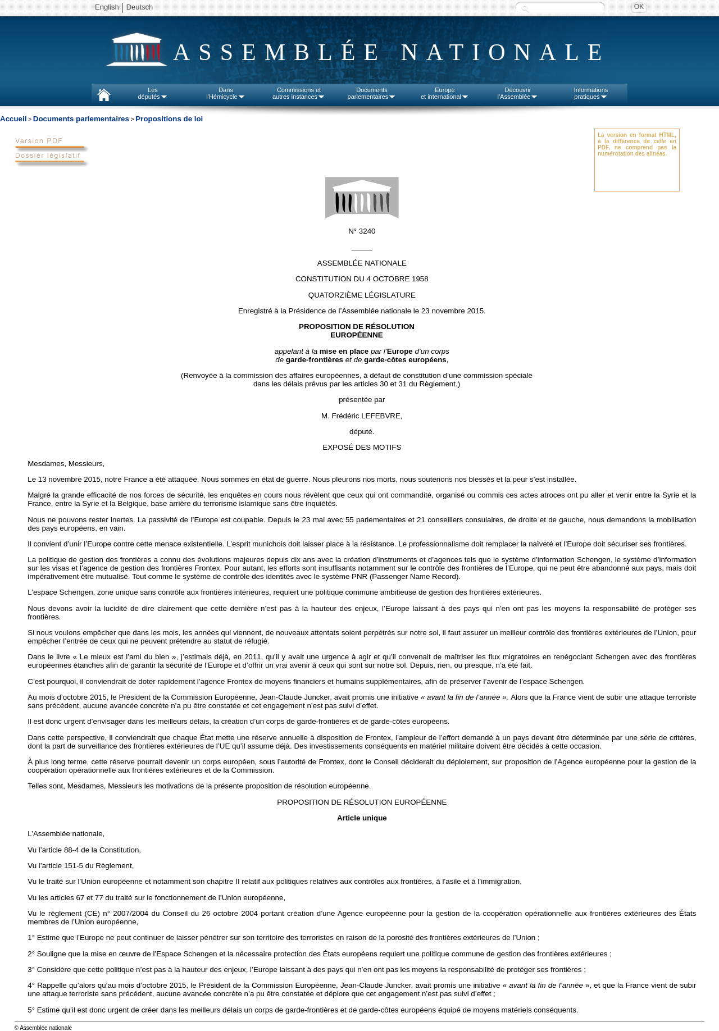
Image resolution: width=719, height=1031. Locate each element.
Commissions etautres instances (298, 93)
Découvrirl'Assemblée (518, 93)
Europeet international (445, 93)
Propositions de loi (169, 119)
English (107, 7)
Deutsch (139, 7)
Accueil (13, 119)
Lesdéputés (152, 93)
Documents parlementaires (81, 119)
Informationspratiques (591, 93)
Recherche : (525, 8)
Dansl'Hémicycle (225, 93)
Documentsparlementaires (372, 93)
